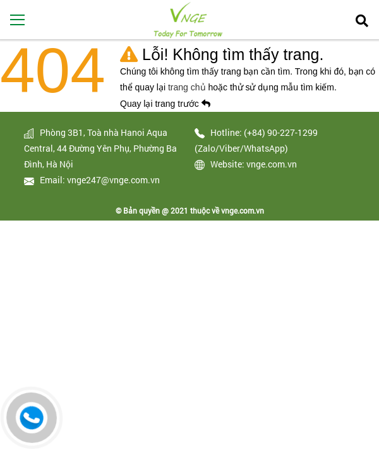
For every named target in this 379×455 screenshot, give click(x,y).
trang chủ (188, 87)
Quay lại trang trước (165, 104)
